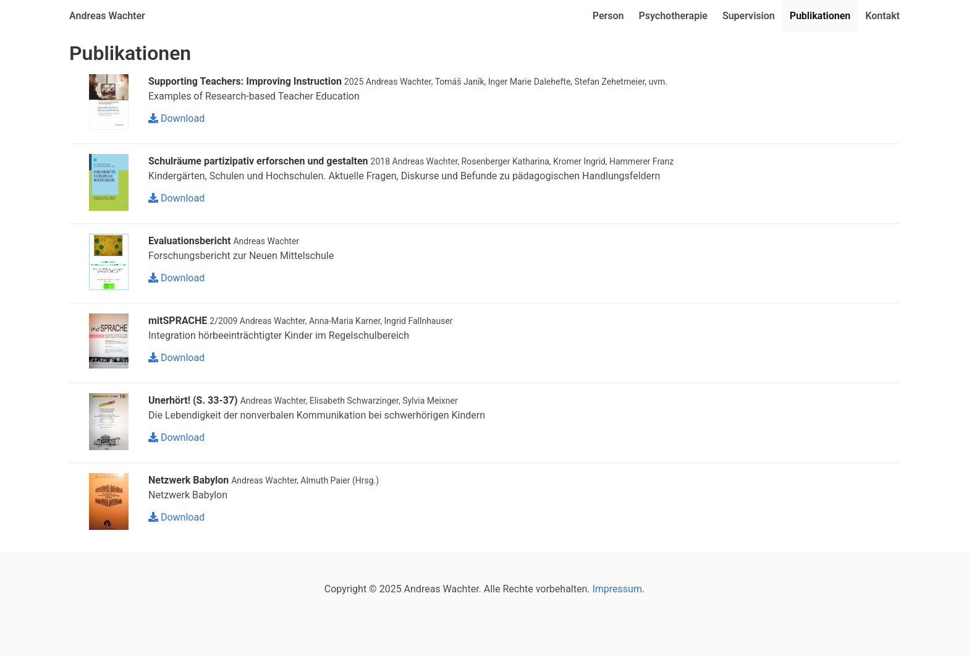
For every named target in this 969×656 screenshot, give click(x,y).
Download (176, 118)
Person (608, 16)
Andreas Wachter (107, 16)
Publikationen (820, 16)
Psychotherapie (672, 16)
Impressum (617, 589)
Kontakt (882, 16)
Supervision (748, 16)
